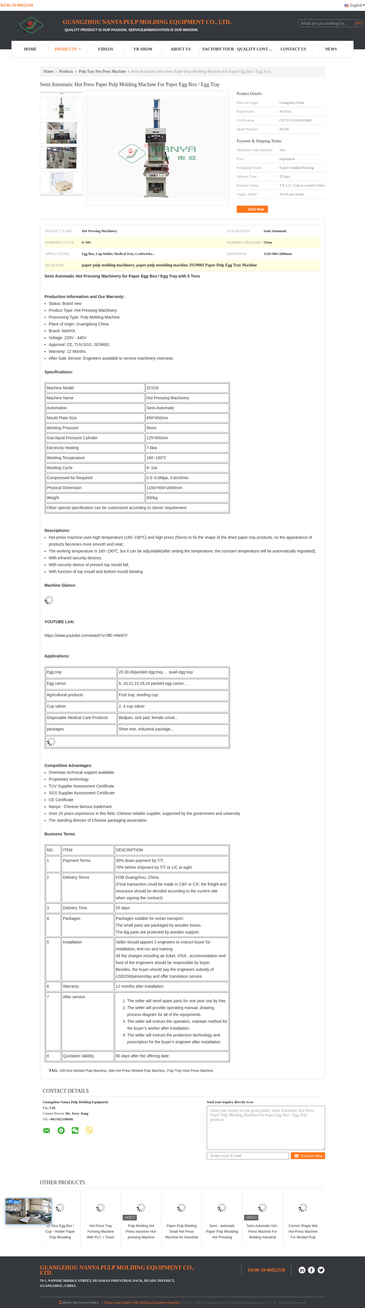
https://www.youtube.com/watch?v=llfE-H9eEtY (85, 635)
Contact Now (308, 1156)
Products (68, 49)
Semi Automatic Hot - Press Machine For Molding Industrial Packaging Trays (263, 1234)
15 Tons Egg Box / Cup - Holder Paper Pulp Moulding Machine (60, 1234)
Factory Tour (218, 49)
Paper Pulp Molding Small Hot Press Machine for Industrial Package (181, 1234)
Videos (105, 49)
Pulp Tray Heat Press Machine (190, 1071)
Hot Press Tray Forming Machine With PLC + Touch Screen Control (100, 1234)
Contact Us (293, 49)
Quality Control (256, 49)
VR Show (143, 49)
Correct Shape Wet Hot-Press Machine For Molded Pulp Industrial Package (303, 1234)
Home (30, 49)
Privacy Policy (89, 1303)
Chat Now (253, 209)
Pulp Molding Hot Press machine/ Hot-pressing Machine (141, 1231)
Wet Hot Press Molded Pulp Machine (137, 1071)
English (357, 5)
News (331, 49)
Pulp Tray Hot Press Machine (102, 71)
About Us (181, 49)
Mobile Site (68, 1303)
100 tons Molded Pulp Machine (82, 1071)
